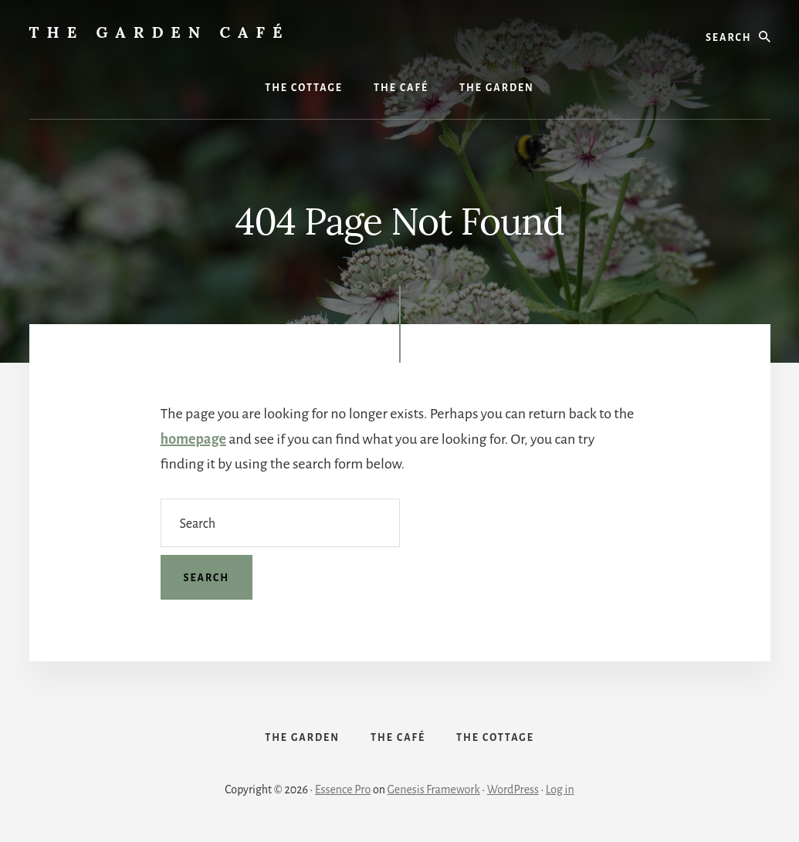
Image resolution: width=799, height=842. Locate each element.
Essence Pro (343, 789)
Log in (560, 789)
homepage (193, 439)
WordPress (513, 789)
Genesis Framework (434, 789)
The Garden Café (159, 32)
